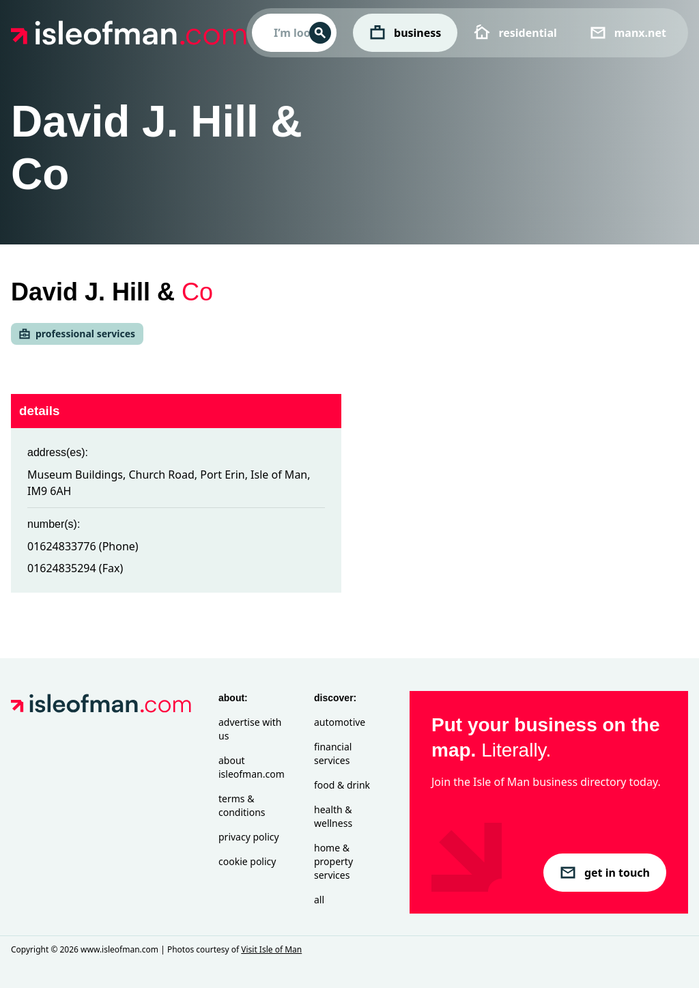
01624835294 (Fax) (75, 568)
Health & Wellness (333, 816)
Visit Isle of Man (271, 949)
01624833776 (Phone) (83, 546)
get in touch (605, 872)
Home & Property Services (333, 861)
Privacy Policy (248, 836)
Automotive (339, 722)
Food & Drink (342, 784)
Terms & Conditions (242, 805)
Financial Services (333, 753)
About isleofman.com (251, 767)
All (319, 899)
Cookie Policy (247, 861)
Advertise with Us (249, 729)
